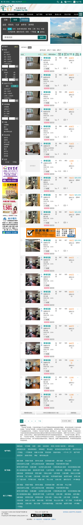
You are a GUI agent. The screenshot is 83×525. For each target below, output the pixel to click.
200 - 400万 (7, 57)
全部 (4, 25)
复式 (5, 149)
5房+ (14, 77)
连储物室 (6, 144)
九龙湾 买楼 (50, 494)
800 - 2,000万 (8, 61)
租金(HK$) (77, 54)
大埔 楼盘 (75, 497)
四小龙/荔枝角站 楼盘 (24, 494)
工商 (33, 29)
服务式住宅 (20, 32)
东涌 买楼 (59, 503)
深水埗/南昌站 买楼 (74, 491)
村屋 (42, 29)
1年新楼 (6, 107)
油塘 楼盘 (20, 497)
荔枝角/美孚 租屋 (38, 470)
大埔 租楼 (65, 473)
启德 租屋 (59, 470)
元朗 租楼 (37, 476)
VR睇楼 (6, 124)
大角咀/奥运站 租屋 (59, 467)
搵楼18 (53, 519)
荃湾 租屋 (20, 476)
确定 (79, 421)
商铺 (29, 29)
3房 (14, 75)
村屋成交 (42, 449)
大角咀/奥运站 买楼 (59, 491)
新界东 (23, 25)
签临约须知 (57, 452)
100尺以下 (7, 89)
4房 (6, 77)
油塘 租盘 (20, 473)
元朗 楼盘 (20, 503)
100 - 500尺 (7, 91)
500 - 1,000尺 (8, 93)
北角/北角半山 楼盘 (23, 488)
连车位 (42, 32)
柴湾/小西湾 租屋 (22, 467)
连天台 (6, 153)
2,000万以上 (7, 64)
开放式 (6, 72)
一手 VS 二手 (67, 452)
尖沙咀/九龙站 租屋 (45, 467)
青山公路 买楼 (58, 500)
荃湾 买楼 (49, 500)
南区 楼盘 (20, 485)
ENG (7, 2)
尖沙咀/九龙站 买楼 (45, 491)
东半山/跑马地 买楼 (38, 488)
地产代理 (77, 452)
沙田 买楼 (67, 497)
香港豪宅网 (46, 519)
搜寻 (42, 37)
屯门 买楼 (69, 500)
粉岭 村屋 (40, 500)
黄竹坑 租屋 (39, 461)
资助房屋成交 (32, 449)
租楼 (15, 20)
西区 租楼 (60, 461)
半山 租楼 (68, 461)
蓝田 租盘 (76, 470)
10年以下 (6, 109)
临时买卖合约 (77, 449)
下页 (39, 421)
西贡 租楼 (38, 473)
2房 (6, 75)
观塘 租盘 (68, 470)
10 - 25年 (6, 111)
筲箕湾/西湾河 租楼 (62, 464)
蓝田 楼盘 (76, 494)
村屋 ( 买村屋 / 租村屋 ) (58, 446)
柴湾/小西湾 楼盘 (22, 491)
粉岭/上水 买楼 (30, 500)
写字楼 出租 (32, 479)
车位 (38, 29)
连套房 (6, 147)
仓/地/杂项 (11, 32)
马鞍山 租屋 (47, 473)
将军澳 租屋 (29, 473)
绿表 (27, 32)
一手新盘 (33, 32)
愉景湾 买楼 (68, 503)
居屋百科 (20, 455)
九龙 (17, 25)
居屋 (39, 446)
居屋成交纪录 (21, 449)
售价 (70, 54)
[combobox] (20, 37)
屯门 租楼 (28, 476)
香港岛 (11, 25)
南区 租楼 (20, 461)
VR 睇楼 (27, 446)
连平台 (6, 151)
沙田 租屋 (57, 473)
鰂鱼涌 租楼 (50, 464)
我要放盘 (20, 446)
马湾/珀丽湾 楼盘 (47, 503)
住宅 (14, 29)
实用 (14, 86)
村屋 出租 (77, 476)
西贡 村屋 (48, 497)
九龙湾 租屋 (50, 470)
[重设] (16, 47)
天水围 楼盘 (78, 500)
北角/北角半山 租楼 (23, 464)
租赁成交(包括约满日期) (63, 449)
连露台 (6, 140)
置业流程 (48, 452)
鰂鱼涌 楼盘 (50, 488)
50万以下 (6, 52)
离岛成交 (50, 449)
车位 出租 (50, 479)
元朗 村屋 (28, 503)
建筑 (7, 86)
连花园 (6, 156)
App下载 (77, 2)
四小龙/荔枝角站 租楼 (24, 470)
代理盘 (15, 162)
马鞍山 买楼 (57, 497)
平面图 (6, 129)
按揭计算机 (28, 455)
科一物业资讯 (38, 519)
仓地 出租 (58, 479)
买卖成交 (24, 20)
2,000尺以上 (7, 98)
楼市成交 (71, 446)
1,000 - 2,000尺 (8, 96)
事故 (35, 455)
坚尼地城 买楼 (49, 485)
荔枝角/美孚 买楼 (38, 494)
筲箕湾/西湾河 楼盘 (62, 488)
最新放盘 (51, 54)
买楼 (5, 20)
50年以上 (6, 116)
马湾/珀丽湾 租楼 (56, 476)
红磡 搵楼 (33, 491)
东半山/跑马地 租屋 (38, 464)
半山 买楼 (68, 485)
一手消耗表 (28, 452)
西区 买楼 (60, 485)
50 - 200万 (7, 54)
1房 (14, 72)
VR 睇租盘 (76, 479)
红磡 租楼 (33, 467)
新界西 (31, 25)
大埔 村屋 (20, 500)
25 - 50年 (6, 113)
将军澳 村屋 (39, 497)
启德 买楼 (59, 494)
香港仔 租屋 (29, 461)
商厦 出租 (41, 479)
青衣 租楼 (45, 476)
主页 (3, 14)
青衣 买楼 (37, 503)
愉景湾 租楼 (68, 476)
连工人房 (6, 142)
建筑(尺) (59, 54)
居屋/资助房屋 (22, 29)
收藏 (46, 68)
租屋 (33, 446)
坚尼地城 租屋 (49, 461)
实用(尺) (65, 54)
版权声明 (72, 512)
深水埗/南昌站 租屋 (74, 467)
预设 (45, 54)
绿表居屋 (46, 446)
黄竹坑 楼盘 (39, 485)
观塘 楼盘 (68, 494)
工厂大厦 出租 (21, 479)
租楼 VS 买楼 (38, 452)
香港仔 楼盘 (29, 485)
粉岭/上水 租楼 (75, 473)
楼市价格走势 (44, 455)
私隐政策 (78, 512)
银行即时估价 (8, 131)
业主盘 (7, 162)
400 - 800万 (7, 59)
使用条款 (65, 512)
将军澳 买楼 (29, 497)
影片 (5, 127)
